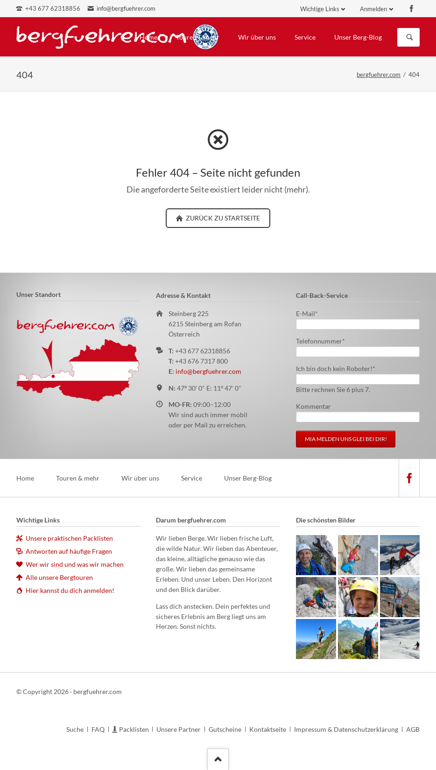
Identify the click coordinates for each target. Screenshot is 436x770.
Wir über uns (257, 37)
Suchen (410, 37)
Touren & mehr (197, 37)
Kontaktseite (267, 729)
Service (305, 37)
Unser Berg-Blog (358, 37)
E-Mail (311, 313)
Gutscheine (225, 729)
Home (148, 37)
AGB (413, 729)
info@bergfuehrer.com (208, 371)
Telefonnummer (320, 340)
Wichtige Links (319, 9)
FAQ (98, 729)
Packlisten (134, 729)
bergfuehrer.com (379, 74)
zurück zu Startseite (222, 218)
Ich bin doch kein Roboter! (335, 368)
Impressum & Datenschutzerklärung (346, 729)
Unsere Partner (178, 729)
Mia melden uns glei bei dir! (346, 438)
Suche (75, 729)
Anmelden (373, 9)
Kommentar (313, 406)
